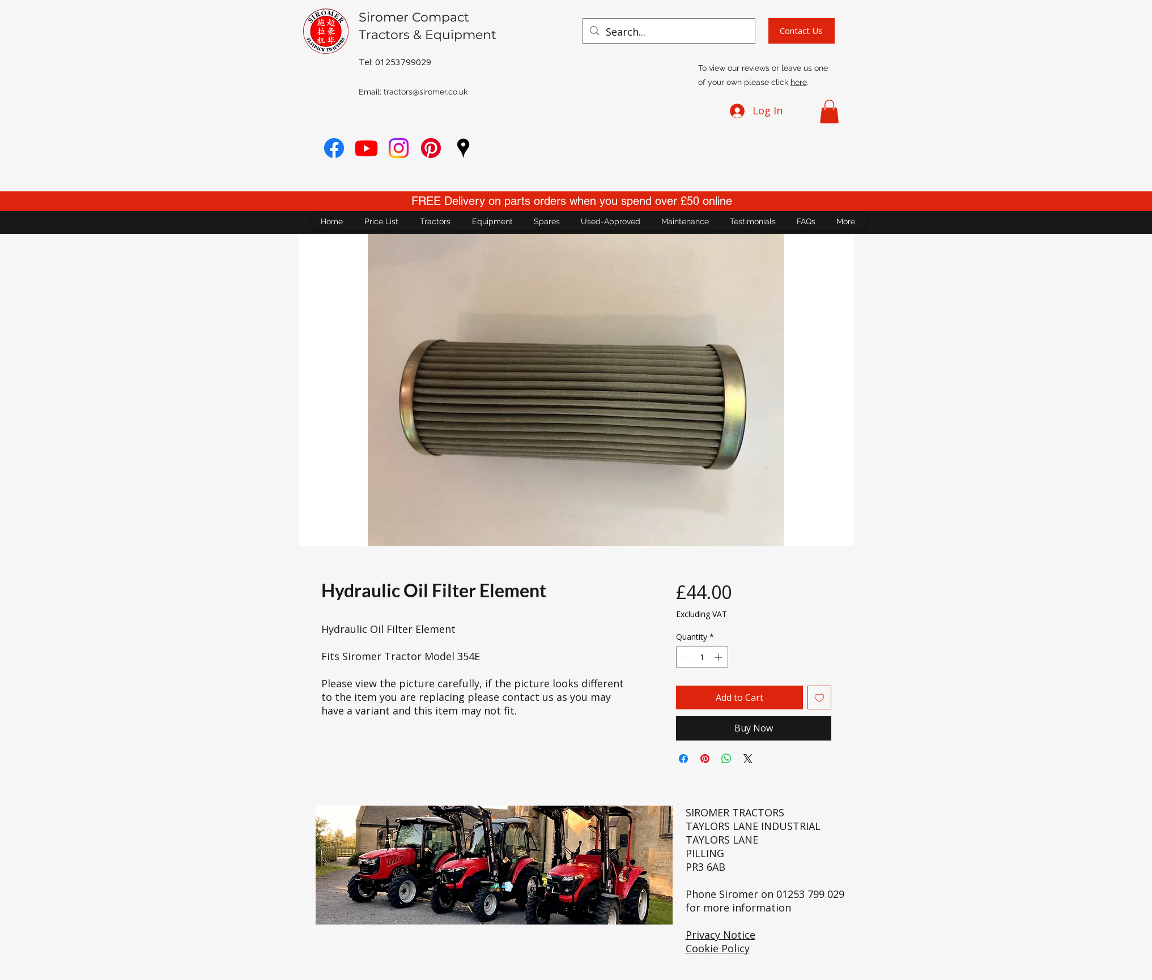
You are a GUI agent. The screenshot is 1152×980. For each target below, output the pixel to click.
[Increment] (719, 657)
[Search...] (668, 32)
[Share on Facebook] (683, 758)
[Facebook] (334, 148)
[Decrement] (685, 657)
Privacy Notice (720, 935)
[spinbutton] (702, 657)
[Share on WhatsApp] (726, 758)
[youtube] (366, 148)
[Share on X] (748, 758)
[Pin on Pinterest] (705, 758)
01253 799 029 (810, 894)
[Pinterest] (431, 148)
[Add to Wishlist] (819, 697)
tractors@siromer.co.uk (425, 91)
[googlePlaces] (463, 148)
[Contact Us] (801, 31)
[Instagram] (398, 148)
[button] (829, 111)
